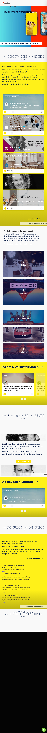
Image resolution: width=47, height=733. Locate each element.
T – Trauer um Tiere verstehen (13, 565)
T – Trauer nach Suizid (15, 584)
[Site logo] (6, 3)
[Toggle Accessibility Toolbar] (44, 730)
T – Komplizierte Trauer (11, 573)
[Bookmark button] (41, 112)
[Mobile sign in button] (45, 3)
